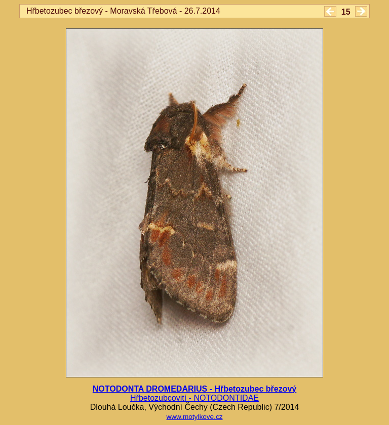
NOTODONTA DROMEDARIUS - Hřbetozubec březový (194, 389)
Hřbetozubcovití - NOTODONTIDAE (194, 398)
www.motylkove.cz (194, 416)
